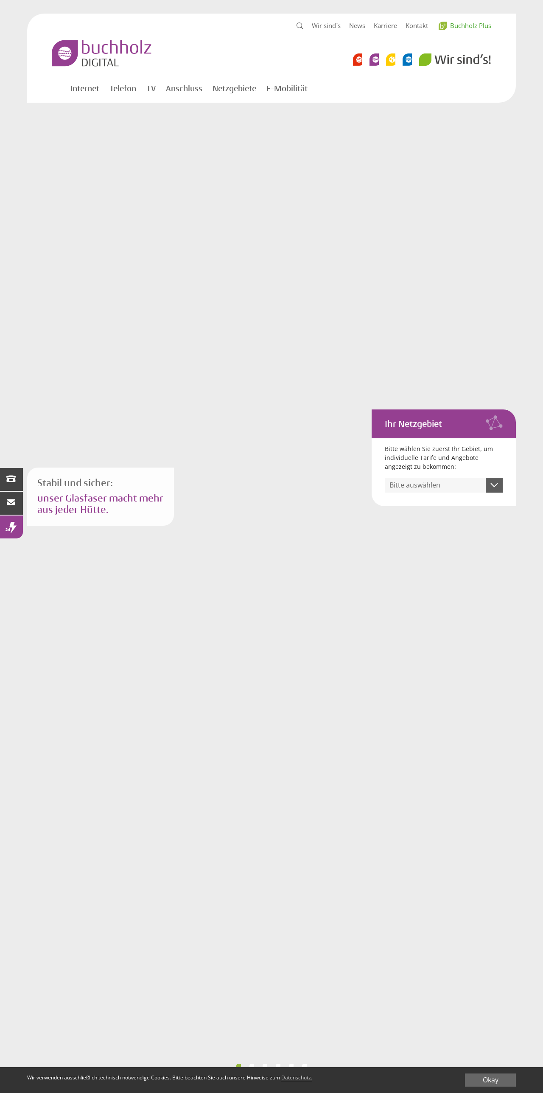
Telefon (122, 89)
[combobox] (444, 485)
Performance (251, 1066)
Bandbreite (265, 1066)
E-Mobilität (287, 89)
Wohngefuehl (291, 1066)
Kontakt (417, 25)
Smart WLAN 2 (238, 1066)
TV (151, 89)
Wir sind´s (326, 25)
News (357, 25)
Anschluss (184, 89)
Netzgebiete (234, 89)
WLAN (304, 1066)
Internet (84, 89)
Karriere (385, 25)
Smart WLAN (278, 1066)
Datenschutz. (393, 1079)
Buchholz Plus (470, 25)
